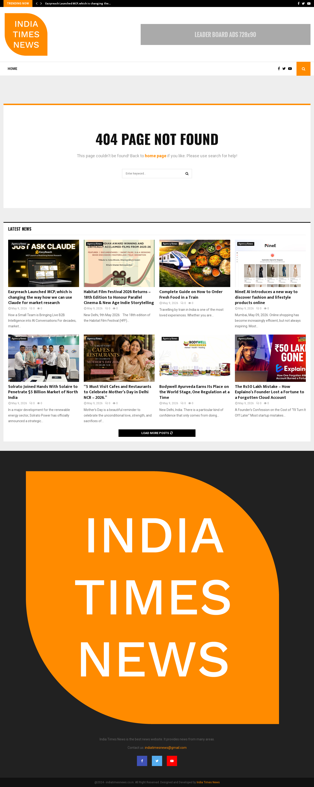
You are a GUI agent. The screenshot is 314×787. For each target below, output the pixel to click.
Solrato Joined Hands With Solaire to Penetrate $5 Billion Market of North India (43, 392)
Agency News (19, 244)
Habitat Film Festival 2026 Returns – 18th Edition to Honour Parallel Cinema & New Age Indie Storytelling (119, 297)
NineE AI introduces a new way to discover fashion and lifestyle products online (266, 297)
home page (155, 155)
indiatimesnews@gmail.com (166, 747)
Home (12, 69)
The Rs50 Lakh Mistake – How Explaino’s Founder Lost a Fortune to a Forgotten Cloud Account (269, 392)
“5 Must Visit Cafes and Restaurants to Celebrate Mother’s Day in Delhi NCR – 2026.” (117, 392)
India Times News (208, 782)
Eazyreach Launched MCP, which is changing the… (78, 3)
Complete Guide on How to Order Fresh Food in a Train (191, 294)
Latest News (19, 229)
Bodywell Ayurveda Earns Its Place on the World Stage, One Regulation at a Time (194, 392)
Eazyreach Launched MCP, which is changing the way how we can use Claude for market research (40, 297)
